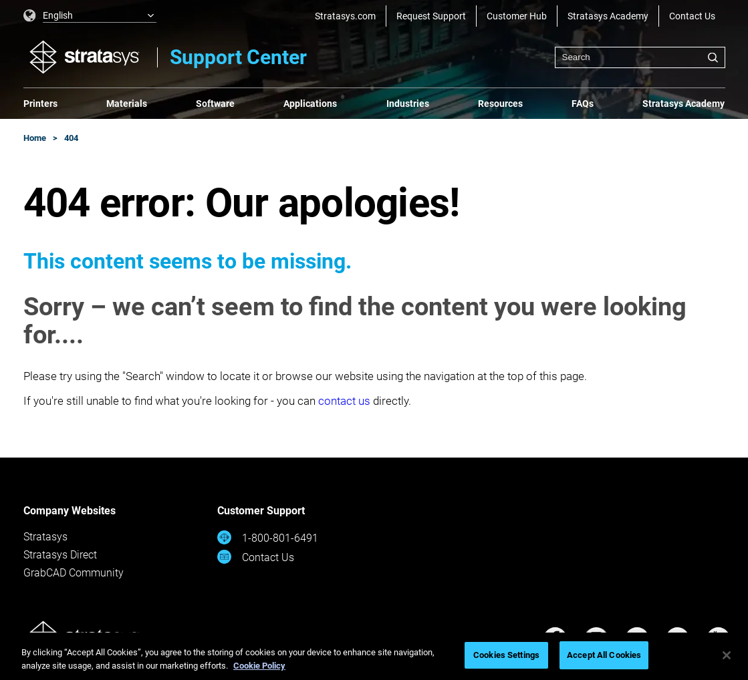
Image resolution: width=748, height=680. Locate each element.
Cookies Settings (506, 655)
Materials (126, 103)
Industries (407, 103)
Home (34, 138)
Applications (310, 103)
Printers (40, 103)
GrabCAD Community (73, 572)
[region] (374, 656)
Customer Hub (517, 16)
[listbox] (90, 16)
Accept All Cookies (604, 655)
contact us (344, 400)
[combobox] (640, 57)
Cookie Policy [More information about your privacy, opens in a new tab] (259, 666)
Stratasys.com (345, 16)
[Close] (726, 655)
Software (215, 103)
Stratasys (45, 536)
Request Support (431, 16)
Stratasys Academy (608, 16)
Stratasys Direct (60, 554)
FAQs (583, 103)
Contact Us (692, 16)
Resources (500, 103)
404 (71, 138)
